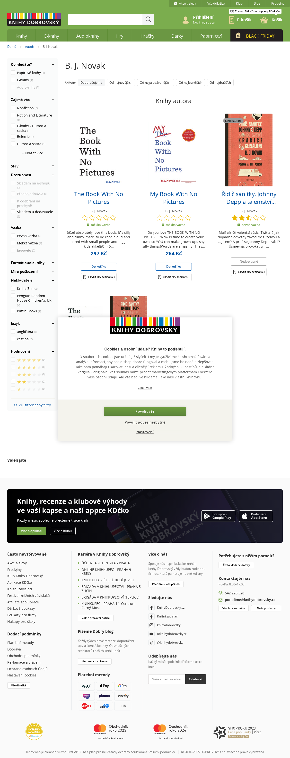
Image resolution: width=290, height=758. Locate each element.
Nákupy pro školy (21, 622)
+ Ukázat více (32, 153)
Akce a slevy (17, 563)
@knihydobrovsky (166, 643)
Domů (11, 46)
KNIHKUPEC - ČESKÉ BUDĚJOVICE (108, 580)
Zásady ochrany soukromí (126, 752)
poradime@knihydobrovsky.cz (250, 599)
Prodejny (14, 570)
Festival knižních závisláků (28, 596)
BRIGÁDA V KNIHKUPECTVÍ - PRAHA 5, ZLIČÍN (111, 589)
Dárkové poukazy (21, 609)
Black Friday (254, 36)
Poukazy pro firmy (21, 615)
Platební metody (20, 643)
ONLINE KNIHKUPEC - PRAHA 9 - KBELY (107, 572)
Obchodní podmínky (23, 656)
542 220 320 (234, 593)
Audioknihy (87, 36)
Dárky (177, 36)
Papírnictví (211, 36)
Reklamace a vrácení (24, 662)
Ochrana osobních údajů (27, 669)
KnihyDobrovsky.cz (166, 608)
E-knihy (51, 36)
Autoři (29, 46)
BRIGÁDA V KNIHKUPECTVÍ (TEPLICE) (110, 597)
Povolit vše (144, 411)
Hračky (147, 36)
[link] (204, 22)
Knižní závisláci (19, 589)
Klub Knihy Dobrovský (25, 576)
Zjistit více (145, 388)
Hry (119, 36)
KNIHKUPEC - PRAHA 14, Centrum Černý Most (108, 606)
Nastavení (145, 431)
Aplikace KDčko (19, 583)
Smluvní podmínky (161, 752)
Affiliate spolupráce (23, 602)
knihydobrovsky (164, 625)
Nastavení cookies (21, 675)
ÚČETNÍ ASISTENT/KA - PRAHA (105, 563)
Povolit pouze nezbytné (145, 422)
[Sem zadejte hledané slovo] (105, 19)
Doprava (14, 649)
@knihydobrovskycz (167, 634)
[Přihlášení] (99, 277)
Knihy (21, 36)
